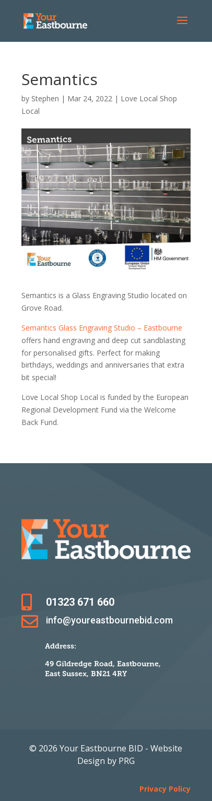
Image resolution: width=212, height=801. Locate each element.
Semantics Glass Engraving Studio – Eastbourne (101, 328)
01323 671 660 (80, 602)
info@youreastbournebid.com (109, 620)
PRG (127, 761)
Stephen (45, 98)
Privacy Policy (165, 789)
